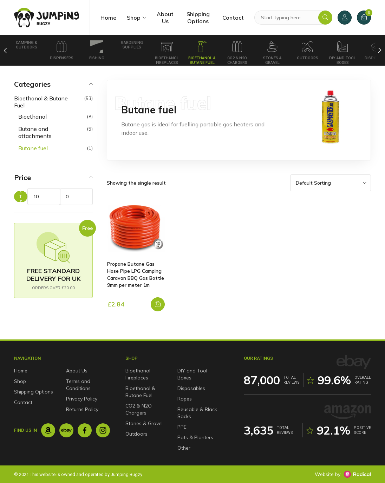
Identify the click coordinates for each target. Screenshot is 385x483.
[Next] (379, 50)
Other (183, 448)
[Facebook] (85, 430)
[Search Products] (293, 18)
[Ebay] (66, 430)
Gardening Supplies (132, 44)
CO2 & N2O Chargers (237, 52)
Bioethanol (32, 116)
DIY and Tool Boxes (342, 52)
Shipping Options (198, 18)
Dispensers (61, 50)
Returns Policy (82, 409)
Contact (233, 17)
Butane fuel (33, 148)
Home (108, 17)
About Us (165, 18)
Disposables (191, 388)
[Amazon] (48, 430)
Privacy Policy (81, 399)
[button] (158, 304)
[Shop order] (330, 182)
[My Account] (345, 18)
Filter (21, 196)
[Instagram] (103, 430)
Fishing (96, 50)
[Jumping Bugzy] (46, 17)
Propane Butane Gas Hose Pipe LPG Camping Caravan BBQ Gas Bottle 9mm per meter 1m (135, 274)
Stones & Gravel (272, 52)
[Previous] (5, 50)
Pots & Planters (195, 437)
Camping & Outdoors (26, 44)
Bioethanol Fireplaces (167, 52)
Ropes (184, 399)
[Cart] (364, 18)
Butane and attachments (35, 132)
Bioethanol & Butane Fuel (202, 52)
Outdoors (307, 50)
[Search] (325, 18)
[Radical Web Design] (357, 474)
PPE (182, 427)
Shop (134, 17)
